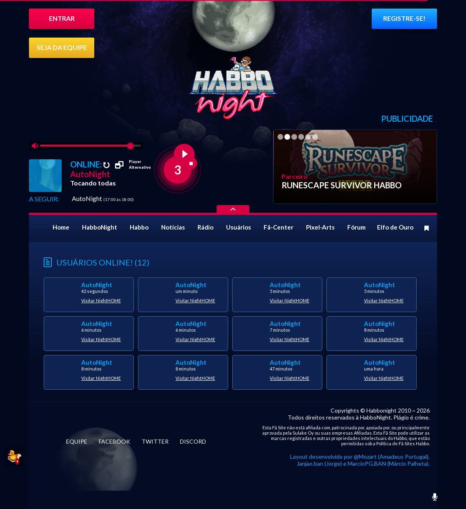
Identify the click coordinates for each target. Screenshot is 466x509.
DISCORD (193, 441)
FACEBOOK (114, 441)
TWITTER (155, 441)
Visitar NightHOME (101, 300)
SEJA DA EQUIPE (62, 47)
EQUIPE (76, 441)
